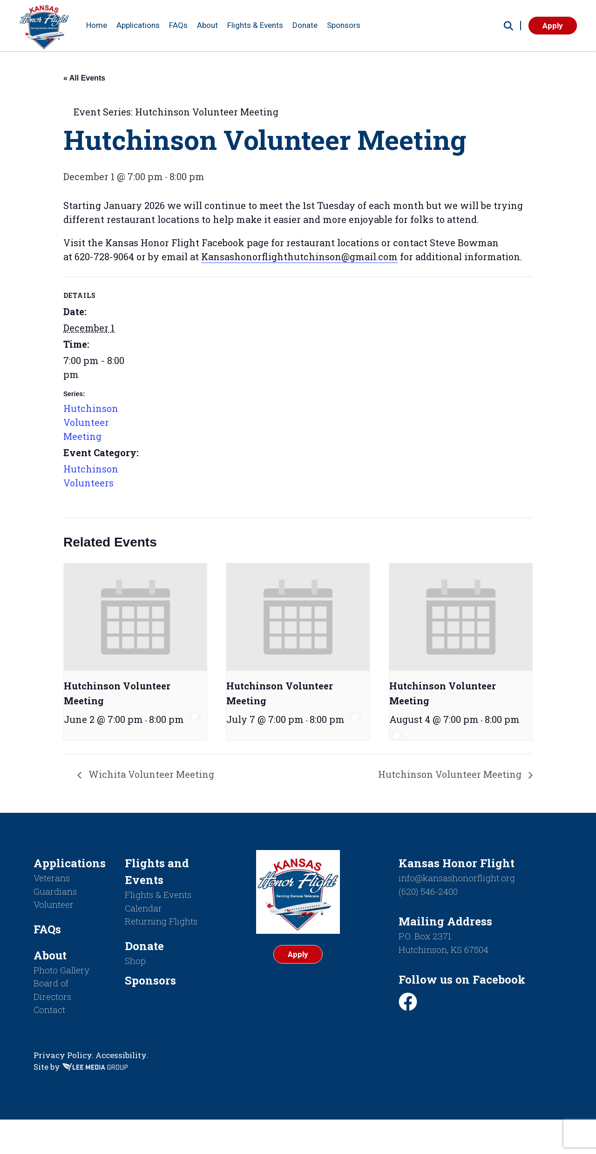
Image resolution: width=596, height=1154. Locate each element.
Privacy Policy (63, 1055)
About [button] (207, 25)
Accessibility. (121, 1055)
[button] (508, 26)
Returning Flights (161, 921)
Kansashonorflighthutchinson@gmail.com (299, 256)
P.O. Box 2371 (425, 936)
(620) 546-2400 (428, 891)
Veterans (52, 878)
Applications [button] (138, 25)
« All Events (84, 78)
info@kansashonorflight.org (457, 878)
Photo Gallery (61, 970)
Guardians (55, 891)
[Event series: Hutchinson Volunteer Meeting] (194, 716)
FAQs (178, 25)
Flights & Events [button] (255, 25)
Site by (81, 1066)
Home (96, 25)
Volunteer (54, 904)
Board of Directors (52, 989)
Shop (135, 960)
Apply (552, 25)
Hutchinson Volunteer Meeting (90, 422)
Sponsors (343, 25)
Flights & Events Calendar (158, 901)
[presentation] (135, 616)
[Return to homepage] (44, 25)
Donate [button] (305, 25)
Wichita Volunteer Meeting (150, 774)
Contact (49, 1009)
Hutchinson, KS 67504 (443, 949)
